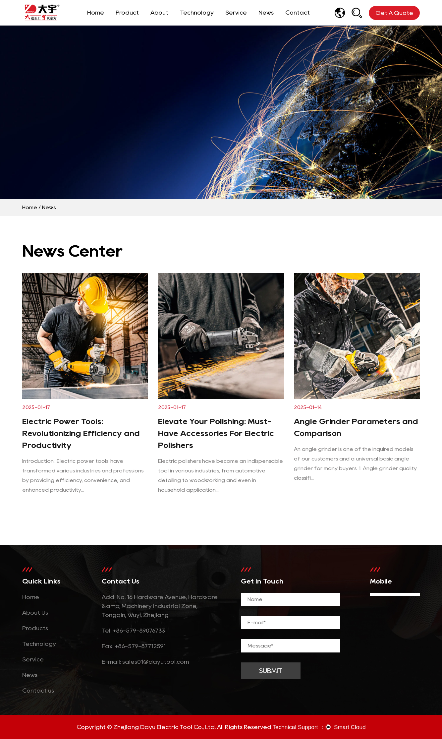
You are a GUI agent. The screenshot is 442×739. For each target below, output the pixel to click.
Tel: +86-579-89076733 (133, 630)
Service (236, 12)
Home (95, 12)
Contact (297, 12)
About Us (35, 612)
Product (127, 12)
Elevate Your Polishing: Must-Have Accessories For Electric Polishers (216, 433)
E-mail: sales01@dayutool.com (145, 661)
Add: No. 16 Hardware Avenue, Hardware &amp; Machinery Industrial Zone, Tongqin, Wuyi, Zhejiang (160, 606)
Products (35, 628)
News (266, 12)
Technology (197, 12)
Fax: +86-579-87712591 (134, 646)
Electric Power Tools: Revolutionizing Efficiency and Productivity (81, 433)
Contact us (38, 690)
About (159, 12)
